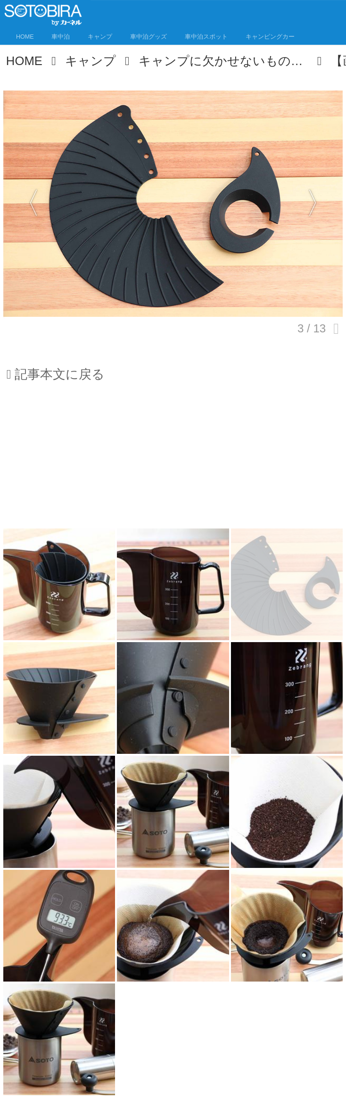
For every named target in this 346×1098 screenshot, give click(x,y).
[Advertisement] (173, 461)
